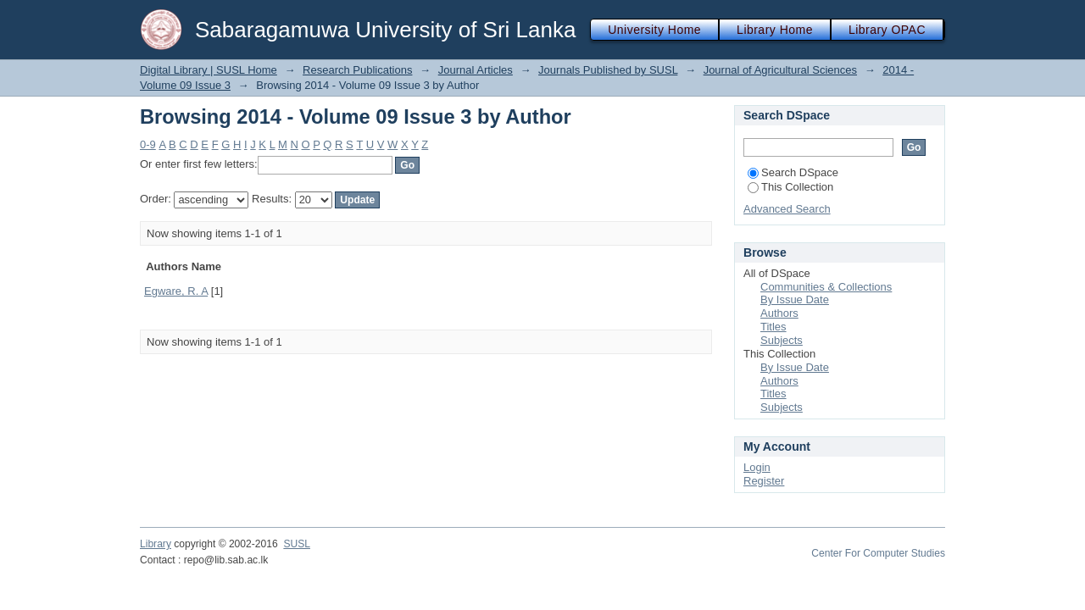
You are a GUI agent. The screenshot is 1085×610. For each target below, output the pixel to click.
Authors (779, 313)
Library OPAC (887, 29)
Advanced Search (787, 208)
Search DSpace (793, 172)
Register (763, 480)
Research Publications (357, 70)
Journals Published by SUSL (607, 70)
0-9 (148, 144)
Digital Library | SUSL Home (208, 70)
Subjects (781, 340)
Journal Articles (475, 70)
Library (155, 544)
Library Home (775, 29)
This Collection (790, 186)
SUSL (296, 544)
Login (757, 467)
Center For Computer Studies (878, 553)
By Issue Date (794, 299)
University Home (654, 29)
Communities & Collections (826, 286)
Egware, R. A (176, 291)
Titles (773, 326)
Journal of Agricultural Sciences (780, 70)
